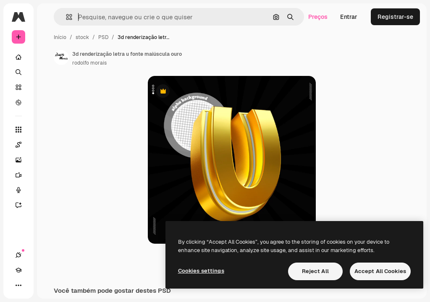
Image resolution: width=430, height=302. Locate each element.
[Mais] (18, 285)
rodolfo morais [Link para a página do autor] (89, 63)
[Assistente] (23, 205)
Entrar (348, 17)
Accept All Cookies (380, 271)
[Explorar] (18, 102)
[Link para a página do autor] (61, 57)
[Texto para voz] (23, 190)
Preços (318, 17)
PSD (103, 37)
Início (60, 37)
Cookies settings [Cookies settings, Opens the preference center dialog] (201, 270)
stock (82, 37)
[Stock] (18, 87)
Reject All (315, 271)
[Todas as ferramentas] (18, 129)
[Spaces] (23, 144)
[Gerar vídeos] (23, 175)
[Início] (18, 57)
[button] (65, 17)
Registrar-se (395, 17)
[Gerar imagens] (23, 160)
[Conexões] (18, 255)
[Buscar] (18, 72)
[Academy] (18, 270)
